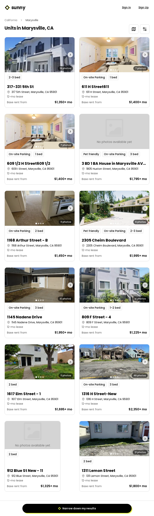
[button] (40, 72)
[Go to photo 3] (41, 70)
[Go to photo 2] (38, 70)
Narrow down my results (77, 508)
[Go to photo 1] (36, 70)
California (11, 20)
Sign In (126, 7)
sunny (15, 7)
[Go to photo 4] (43, 70)
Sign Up (143, 7)
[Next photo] (66, 54)
